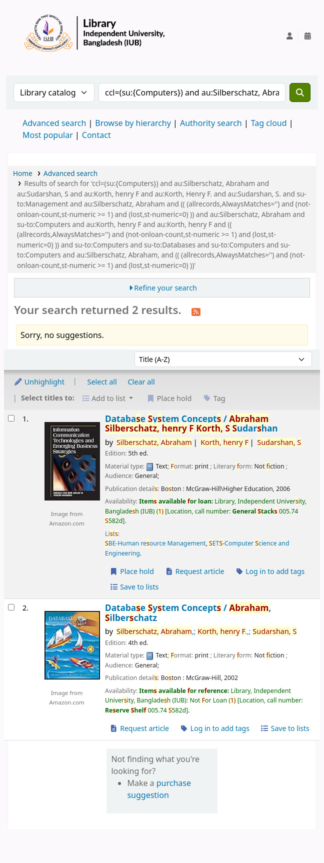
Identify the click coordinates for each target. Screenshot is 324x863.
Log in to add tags (269, 571)
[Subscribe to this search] (196, 311)
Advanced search (54, 123)
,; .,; (206, 631)
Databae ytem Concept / (191, 424)
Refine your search (165, 287)
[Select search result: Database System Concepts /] (11, 418)
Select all (102, 381)
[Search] (300, 92)
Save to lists (134, 587)
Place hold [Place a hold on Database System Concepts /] (132, 571)
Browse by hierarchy (133, 123)
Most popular (47, 135)
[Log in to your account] (289, 36)
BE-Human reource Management (155, 543)
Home (22, 173)
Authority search (211, 123)
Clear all (141, 381)
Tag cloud (269, 123)
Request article (194, 571)
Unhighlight (39, 381)
